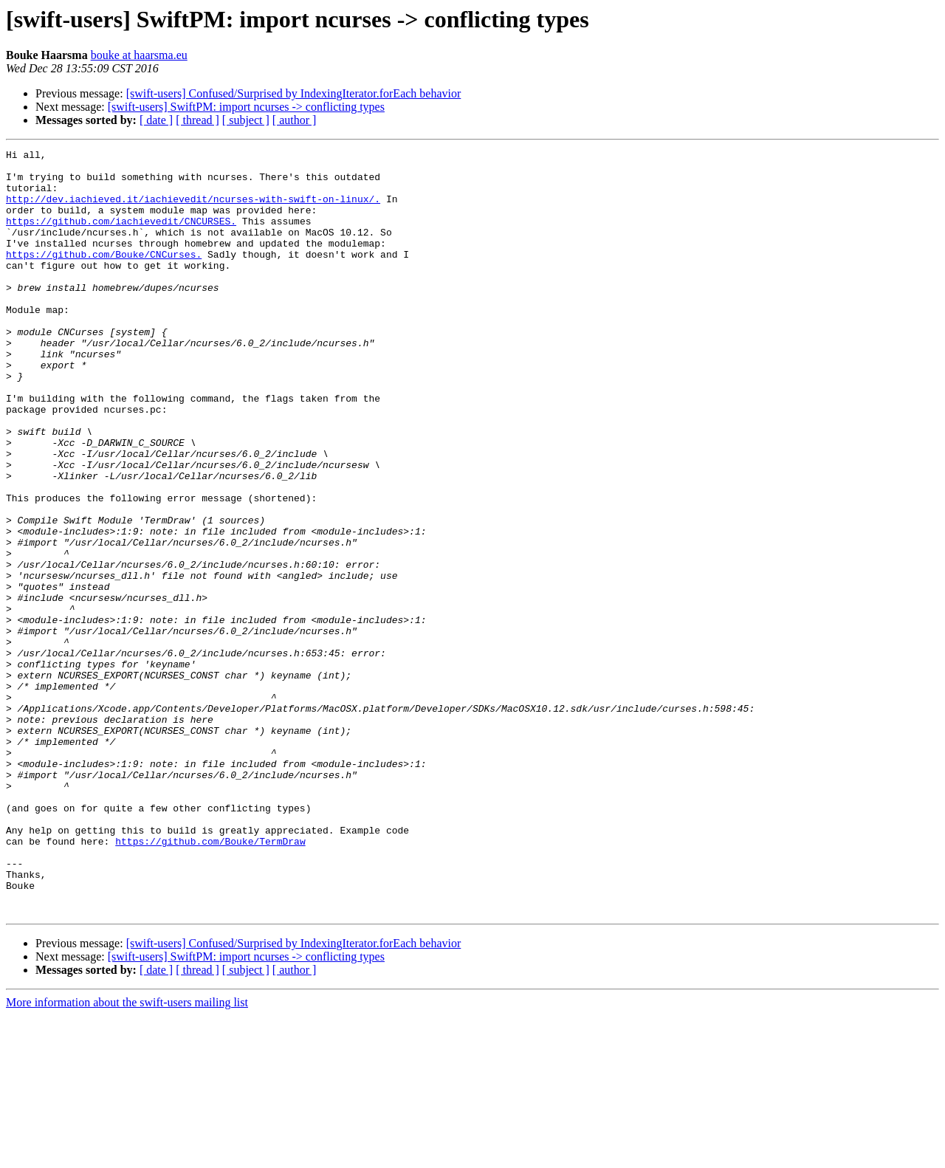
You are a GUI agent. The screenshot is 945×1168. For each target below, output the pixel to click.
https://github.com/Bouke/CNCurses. (104, 276)
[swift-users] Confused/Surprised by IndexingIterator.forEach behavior (293, 93)
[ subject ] (245, 120)
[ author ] (294, 120)
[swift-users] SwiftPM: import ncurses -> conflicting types (246, 106)
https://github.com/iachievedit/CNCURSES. (121, 236)
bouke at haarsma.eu (139, 55)
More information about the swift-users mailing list (127, 1155)
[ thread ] (197, 120)
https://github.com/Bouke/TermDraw (210, 980)
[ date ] (156, 120)
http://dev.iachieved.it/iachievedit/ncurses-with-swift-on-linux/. (193, 209)
